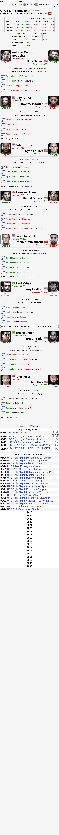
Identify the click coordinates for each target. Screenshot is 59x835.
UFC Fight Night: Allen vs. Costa (24, 463)
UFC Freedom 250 (17, 432)
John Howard (25, 145)
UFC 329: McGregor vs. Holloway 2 (26, 442)
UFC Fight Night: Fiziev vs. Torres (25, 439)
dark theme (56, 6)
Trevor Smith (34, 338)
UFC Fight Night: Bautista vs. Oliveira (27, 503)
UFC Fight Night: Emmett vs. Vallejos (27, 492)
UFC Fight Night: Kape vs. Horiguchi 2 (28, 436)
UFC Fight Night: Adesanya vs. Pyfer (27, 486)
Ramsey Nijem (26, 192)
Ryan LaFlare (34, 151)
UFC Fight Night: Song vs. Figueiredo (27, 460)
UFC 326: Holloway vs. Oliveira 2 (25, 495)
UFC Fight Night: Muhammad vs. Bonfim (29, 457)
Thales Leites (25, 332)
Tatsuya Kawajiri (32, 103)
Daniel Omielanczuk (30, 242)
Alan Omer (23, 376)
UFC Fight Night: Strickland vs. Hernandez (30, 500)
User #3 (8, 27)
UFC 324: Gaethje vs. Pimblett (23, 509)
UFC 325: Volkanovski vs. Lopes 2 (26, 506)
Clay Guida (23, 98)
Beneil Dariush (33, 198)
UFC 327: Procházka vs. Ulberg (24, 480)
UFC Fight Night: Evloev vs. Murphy (26, 489)
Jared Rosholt (25, 236)
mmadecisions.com (27, 139)
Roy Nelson (35, 61)
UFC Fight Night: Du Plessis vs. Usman (28, 445)
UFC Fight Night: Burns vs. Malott (25, 477)
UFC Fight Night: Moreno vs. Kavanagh (28, 497)
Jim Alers (37, 382)
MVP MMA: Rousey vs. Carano (24, 466)
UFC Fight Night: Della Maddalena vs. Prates (31, 472)
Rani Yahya (23, 283)
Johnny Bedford (32, 289)
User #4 (8, 30)
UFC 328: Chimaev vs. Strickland (25, 469)
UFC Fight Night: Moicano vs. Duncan (27, 483)
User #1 (8, 21)
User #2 (8, 24)
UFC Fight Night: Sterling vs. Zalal (25, 475)
